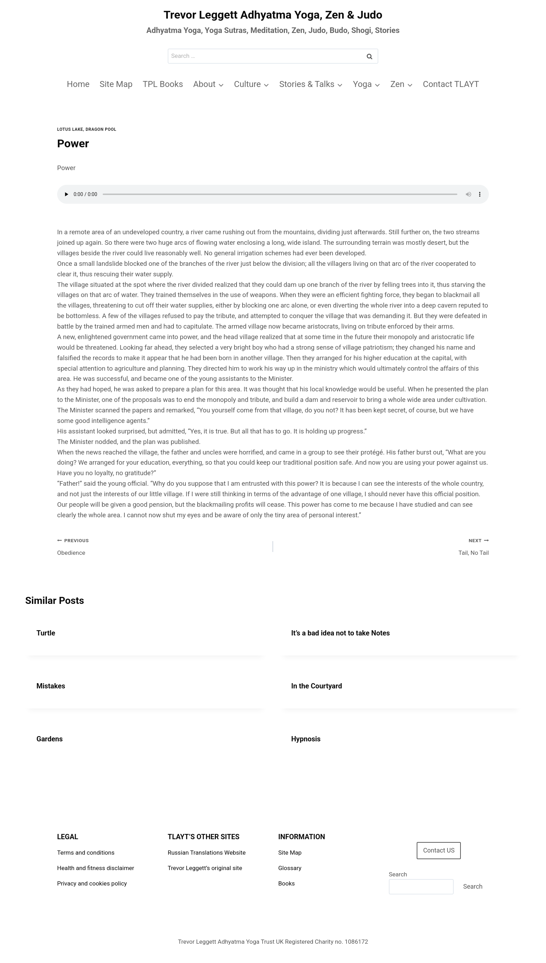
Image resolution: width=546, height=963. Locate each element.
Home (78, 84)
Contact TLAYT (451, 84)
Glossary (289, 867)
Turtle (45, 633)
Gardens (49, 739)
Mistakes (50, 686)
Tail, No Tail (384, 546)
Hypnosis (306, 739)
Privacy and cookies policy (92, 883)
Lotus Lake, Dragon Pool (86, 129)
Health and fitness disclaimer (95, 867)
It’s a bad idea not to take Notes (340, 633)
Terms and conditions (86, 852)
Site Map (116, 84)
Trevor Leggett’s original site (205, 867)
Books (286, 883)
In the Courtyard (316, 686)
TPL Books (163, 84)
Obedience (162, 546)
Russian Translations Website (207, 852)
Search (398, 874)
